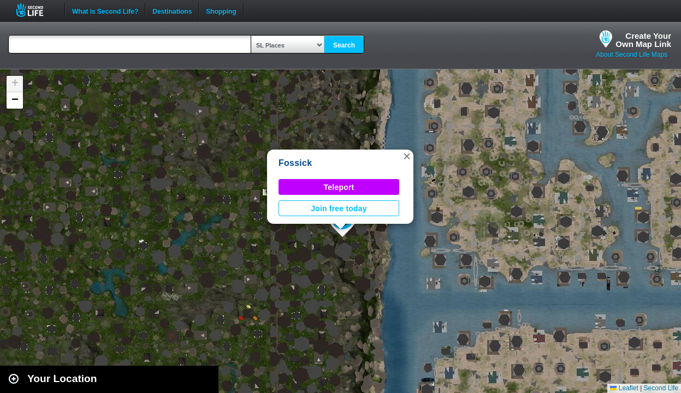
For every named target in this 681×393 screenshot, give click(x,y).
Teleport (339, 187)
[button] (406, 156)
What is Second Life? (105, 10)
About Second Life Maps (631, 54)
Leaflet (624, 388)
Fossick (295, 163)
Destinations (172, 10)
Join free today (339, 208)
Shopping (221, 10)
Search (344, 45)
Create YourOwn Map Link (643, 40)
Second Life (35, 10)
